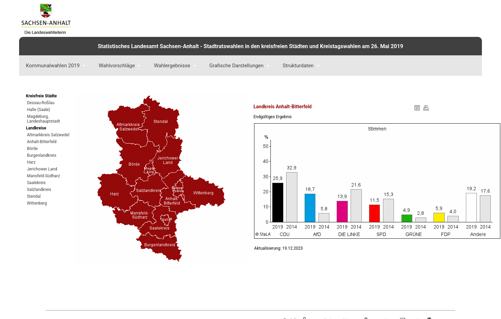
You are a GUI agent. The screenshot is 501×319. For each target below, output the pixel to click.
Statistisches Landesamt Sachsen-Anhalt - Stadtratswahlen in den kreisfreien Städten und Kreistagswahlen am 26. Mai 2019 (250, 46)
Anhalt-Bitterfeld (42, 141)
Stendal (34, 196)
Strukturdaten (301, 66)
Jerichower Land (42, 169)
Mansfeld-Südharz (43, 176)
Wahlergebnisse (175, 66)
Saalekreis (36, 182)
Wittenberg (37, 203)
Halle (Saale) (38, 109)
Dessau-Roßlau (41, 102)
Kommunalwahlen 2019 (56, 66)
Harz (31, 162)
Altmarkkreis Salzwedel (48, 135)
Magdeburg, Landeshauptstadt (43, 119)
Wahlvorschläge (120, 66)
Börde (32, 148)
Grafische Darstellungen (239, 66)
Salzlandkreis (39, 189)
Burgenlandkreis (41, 155)
